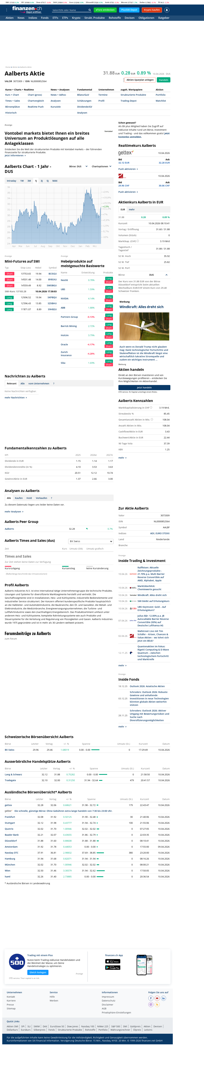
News (21, 18)
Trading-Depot (129, 100)
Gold (107, 2)
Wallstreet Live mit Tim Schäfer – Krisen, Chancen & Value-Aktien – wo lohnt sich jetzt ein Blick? (153, 635)
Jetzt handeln (144, 387)
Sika (63, 362)
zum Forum (11, 638)
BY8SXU (52, 279)
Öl (159, 2)
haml (7, 876)
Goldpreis (135, 1026)
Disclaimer (107, 1004)
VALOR (8, 81)
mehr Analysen (14, 511)
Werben (54, 1000)
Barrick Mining (69, 326)
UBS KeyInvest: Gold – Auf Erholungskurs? (152, 608)
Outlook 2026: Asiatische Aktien (147, 686)
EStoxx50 (90, 2)
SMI (7, 2)
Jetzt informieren (15, 155)
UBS (63, 289)
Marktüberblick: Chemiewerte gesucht (149, 587)
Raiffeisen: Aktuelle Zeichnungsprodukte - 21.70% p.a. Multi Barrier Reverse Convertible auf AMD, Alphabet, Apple (151, 574)
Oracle (64, 344)
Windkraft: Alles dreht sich (152, 594)
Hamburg (10, 858)
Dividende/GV (84, 106)
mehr (132, 209)
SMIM (37, 1026)
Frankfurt (10, 816)
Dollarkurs (12, 1029)
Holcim (65, 335)
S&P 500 (115, 1026)
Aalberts (9, 528)
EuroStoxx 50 (57, 1026)
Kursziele (56, 106)
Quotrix (9, 828)
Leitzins (148, 1029)
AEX (152, 533)
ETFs (55, 18)
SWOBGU (52, 285)
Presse (10, 1004)
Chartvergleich (36, 100)
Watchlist (161, 100)
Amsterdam (11, 846)
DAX (55, 2)
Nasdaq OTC (11, 852)
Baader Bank (12, 834)
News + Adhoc (58, 94)
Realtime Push (36, 106)
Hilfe (52, 996)
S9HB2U (52, 309)
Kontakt (11, 996)
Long (109, 278)
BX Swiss (9, 749)
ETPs (65, 18)
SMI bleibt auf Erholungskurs (153, 600)
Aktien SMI (12, 1026)
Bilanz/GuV (83, 94)
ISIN (27, 81)
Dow (38, 2)
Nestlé (64, 280)
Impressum (108, 996)
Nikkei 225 (102, 1026)
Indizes (32, 18)
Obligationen (146, 18)
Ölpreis (137, 1029)
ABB (63, 307)
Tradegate (10, 780)
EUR (123, 209)
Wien (7, 870)
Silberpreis (39, 1029)
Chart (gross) (35, 94)
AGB (104, 1008)
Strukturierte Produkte (133, 94)
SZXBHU (52, 303)
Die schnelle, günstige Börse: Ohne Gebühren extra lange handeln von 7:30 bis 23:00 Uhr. (58, 810)
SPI (22, 2)
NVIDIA (64, 298)
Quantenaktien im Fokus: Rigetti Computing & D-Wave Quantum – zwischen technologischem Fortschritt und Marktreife (153, 653)
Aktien (10, 18)
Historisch (11, 112)
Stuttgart (10, 822)
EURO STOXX (163, 533)
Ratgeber (163, 18)
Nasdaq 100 (87, 1026)
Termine (102, 94)
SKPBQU (52, 297)
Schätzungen (84, 100)
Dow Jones (72, 1026)
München (10, 864)
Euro (71, 2)
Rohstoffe (115, 18)
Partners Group (69, 316)
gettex (8, 804)
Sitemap (11, 1008)
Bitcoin (124, 2)
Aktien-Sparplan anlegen (140, 79)
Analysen (56, 100)
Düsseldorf (11, 840)
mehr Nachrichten (16, 397)
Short (109, 281)
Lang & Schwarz (13, 774)
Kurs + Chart (12, 94)
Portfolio (161, 94)
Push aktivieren (128, 168)
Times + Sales (12, 100)
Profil (101, 100)
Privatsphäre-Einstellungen (116, 1012)
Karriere (11, 1000)
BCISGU (53, 273)
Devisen (129, 18)
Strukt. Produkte (94, 18)
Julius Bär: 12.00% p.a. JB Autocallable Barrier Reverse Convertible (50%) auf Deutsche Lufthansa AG (153, 620)
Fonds (45, 18)
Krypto (76, 18)
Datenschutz (108, 1000)
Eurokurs (26, 1029)
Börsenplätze (12, 106)
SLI (29, 1026)
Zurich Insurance (66, 353)
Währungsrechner (120, 1029)
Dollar (142, 2)
